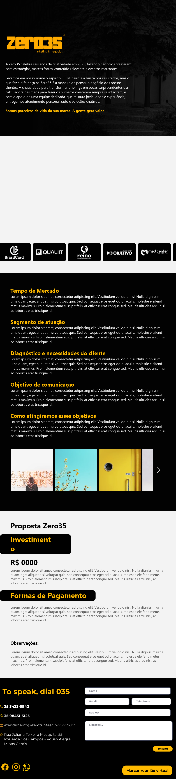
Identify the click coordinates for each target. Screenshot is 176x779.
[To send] (163, 749)
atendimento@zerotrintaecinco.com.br (39, 725)
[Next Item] (159, 470)
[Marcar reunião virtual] (147, 770)
